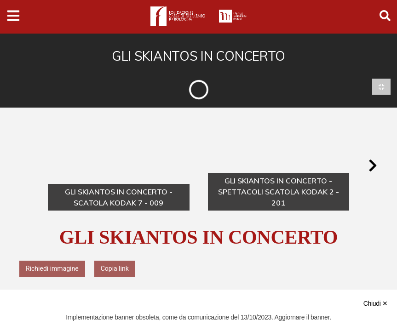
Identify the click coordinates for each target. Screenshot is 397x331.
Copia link (115, 268)
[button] (373, 166)
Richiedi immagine (52, 268)
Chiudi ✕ (375, 303)
